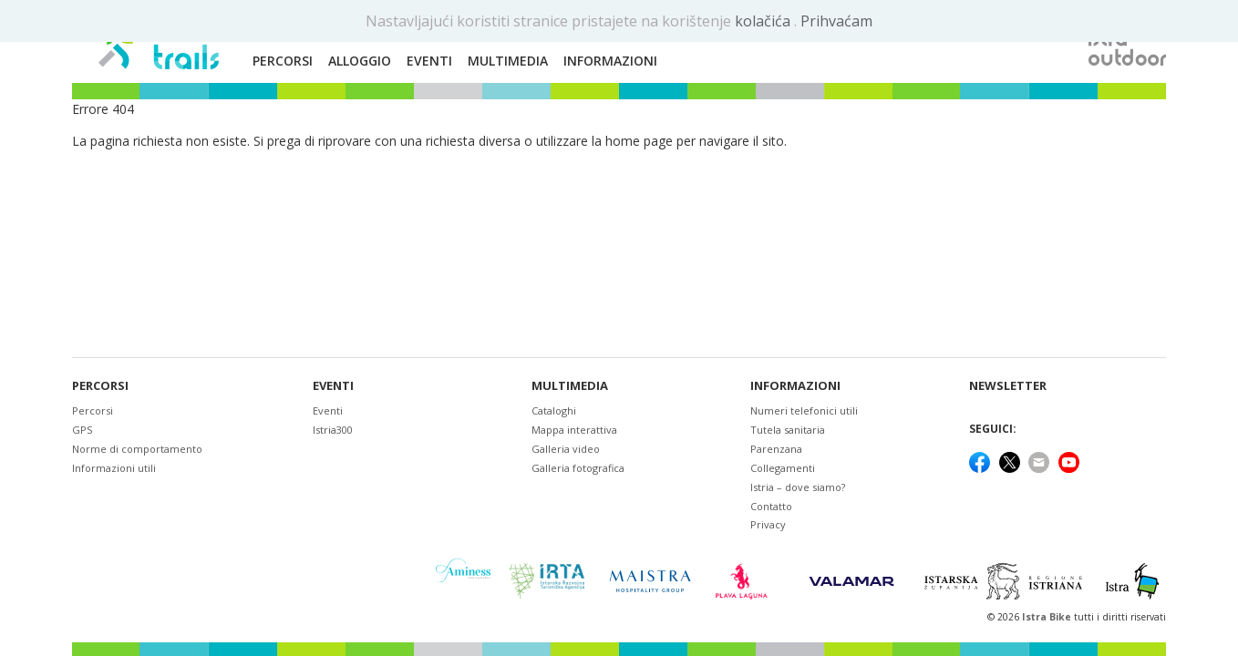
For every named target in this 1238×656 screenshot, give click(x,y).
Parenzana (776, 449)
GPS (82, 429)
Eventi (333, 386)
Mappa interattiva (574, 429)
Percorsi (100, 386)
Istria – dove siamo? (797, 487)
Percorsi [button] (283, 60)
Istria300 (333, 429)
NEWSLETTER (1008, 386)
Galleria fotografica (577, 468)
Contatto (771, 506)
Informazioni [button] (610, 60)
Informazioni (795, 386)
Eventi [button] (429, 60)
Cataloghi (553, 410)
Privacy (768, 524)
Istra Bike (1048, 616)
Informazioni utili (114, 468)
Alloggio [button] (359, 60)
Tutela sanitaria (787, 429)
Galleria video (565, 449)
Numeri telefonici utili (804, 410)
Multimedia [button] (508, 60)
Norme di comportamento (137, 449)
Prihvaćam (836, 21)
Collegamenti (782, 468)
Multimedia (569, 386)
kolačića (764, 21)
